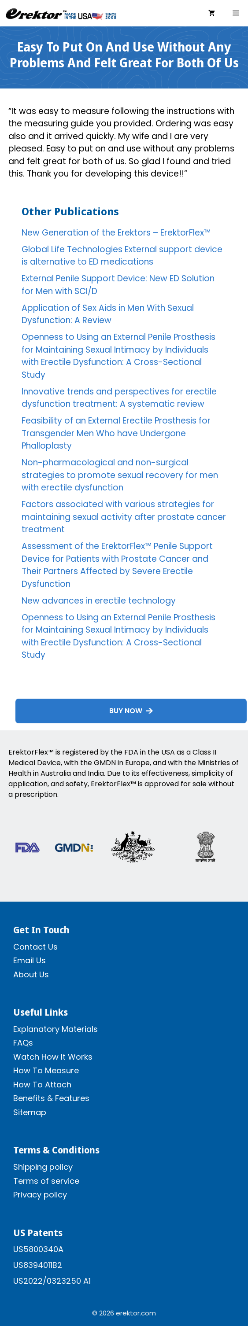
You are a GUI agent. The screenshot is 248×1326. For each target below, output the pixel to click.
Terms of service (46, 1180)
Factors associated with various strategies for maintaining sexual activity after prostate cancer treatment (124, 516)
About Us (31, 974)
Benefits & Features (51, 1098)
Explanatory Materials (55, 1029)
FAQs (23, 1042)
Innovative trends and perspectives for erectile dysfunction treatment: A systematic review (119, 398)
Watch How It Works (53, 1056)
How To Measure (46, 1070)
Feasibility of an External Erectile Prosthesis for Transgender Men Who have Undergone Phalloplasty (116, 433)
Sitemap (29, 1112)
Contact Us (35, 946)
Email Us (29, 960)
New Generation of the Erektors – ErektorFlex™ (116, 233)
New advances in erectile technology (99, 601)
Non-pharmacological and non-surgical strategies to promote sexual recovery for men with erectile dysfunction (120, 475)
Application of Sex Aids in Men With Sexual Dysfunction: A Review (108, 314)
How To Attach (42, 1084)
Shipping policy (43, 1166)
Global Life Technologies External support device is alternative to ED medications (122, 255)
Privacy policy (40, 1194)
